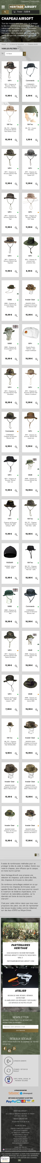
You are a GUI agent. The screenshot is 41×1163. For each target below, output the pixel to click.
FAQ (20, 1145)
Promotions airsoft (20, 1139)
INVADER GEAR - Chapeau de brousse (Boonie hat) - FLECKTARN (10, 832)
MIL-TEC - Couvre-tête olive (30, 129)
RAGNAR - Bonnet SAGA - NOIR (10, 567)
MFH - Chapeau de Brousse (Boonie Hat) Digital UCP (30, 173)
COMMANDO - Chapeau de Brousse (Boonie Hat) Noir (30, 86)
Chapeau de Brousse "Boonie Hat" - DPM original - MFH (10, 699)
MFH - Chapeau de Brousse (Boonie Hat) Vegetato (10, 261)
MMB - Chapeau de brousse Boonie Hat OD (31, 480)
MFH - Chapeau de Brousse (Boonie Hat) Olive (10, 173)
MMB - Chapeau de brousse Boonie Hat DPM (31, 655)
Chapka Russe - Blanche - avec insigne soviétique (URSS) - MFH (30, 350)
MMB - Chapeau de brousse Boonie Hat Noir (10, 611)
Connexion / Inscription (30, 2)
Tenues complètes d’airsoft (20, 1128)
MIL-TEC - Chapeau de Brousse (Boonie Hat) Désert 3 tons (10, 129)
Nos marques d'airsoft (20, 1143)
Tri (2, 53)
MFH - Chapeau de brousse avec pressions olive (30, 261)
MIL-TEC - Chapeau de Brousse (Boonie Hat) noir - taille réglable (31, 569)
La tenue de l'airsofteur (20, 1133)
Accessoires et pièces (20, 1135)
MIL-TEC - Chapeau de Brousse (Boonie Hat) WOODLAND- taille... (10, 744)
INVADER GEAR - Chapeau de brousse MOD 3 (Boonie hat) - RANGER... (10, 788)
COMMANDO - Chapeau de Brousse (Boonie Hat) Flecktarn (10, 437)
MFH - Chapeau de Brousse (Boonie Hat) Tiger (10, 217)
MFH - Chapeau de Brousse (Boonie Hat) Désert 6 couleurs (30, 392)
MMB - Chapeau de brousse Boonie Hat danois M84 (31, 699)
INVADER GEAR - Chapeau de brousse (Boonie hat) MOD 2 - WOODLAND (30, 832)
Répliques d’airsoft (21, 1130)
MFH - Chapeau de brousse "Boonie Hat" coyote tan (30, 436)
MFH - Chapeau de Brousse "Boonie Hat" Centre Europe (10, 86)
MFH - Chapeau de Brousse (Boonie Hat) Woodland (10, 392)
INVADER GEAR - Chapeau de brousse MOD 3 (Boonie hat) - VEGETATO (30, 306)
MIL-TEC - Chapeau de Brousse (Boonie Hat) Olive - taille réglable (31, 525)
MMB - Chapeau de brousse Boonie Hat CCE (10, 349)
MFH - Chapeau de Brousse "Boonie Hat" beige (30, 217)
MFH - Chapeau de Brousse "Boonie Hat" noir (10, 480)
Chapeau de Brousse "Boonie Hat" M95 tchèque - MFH (10, 524)
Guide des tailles (21, 1147)
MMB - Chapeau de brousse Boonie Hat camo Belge (10, 305)
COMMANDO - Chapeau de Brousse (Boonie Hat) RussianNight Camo (30, 612)
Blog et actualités (20, 1141)
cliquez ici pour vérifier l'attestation (23, 1151)
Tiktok (9, 1050)
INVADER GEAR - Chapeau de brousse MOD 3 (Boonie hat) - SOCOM (30, 788)
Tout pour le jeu (20, 1137)
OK (19, 1160)
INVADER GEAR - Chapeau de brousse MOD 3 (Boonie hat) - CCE (30, 744)
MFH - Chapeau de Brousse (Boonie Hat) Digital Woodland (10, 655)
